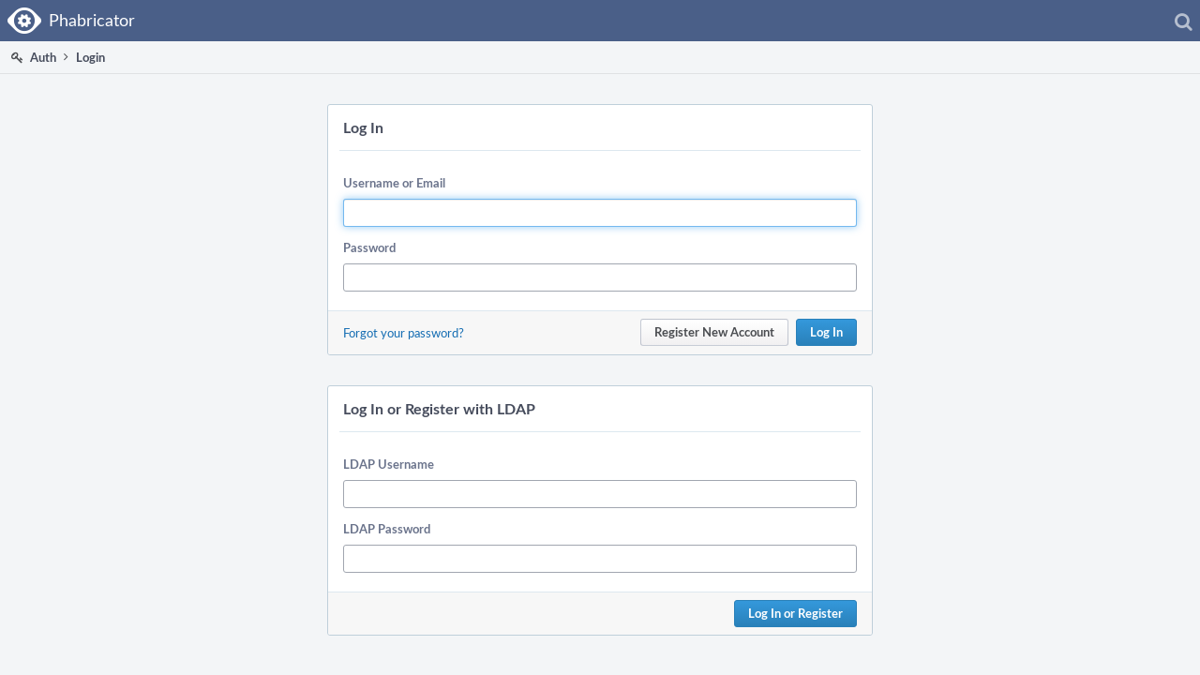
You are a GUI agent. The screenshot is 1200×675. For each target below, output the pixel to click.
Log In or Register (795, 613)
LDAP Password (386, 528)
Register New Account (714, 331)
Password (369, 247)
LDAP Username (388, 464)
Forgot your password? (403, 332)
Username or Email (394, 182)
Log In (826, 331)
